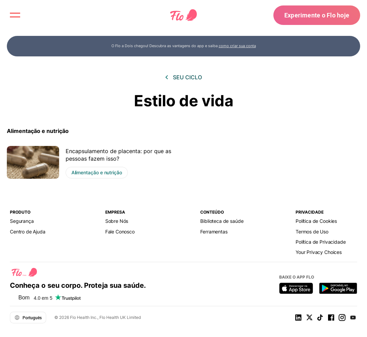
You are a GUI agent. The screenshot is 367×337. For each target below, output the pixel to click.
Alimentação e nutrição (38, 130)
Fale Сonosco (120, 231)
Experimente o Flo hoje (316, 15)
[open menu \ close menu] (15, 15)
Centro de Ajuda (27, 231)
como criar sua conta (237, 45)
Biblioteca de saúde (221, 221)
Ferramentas (213, 231)
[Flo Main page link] (183, 15)
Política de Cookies (316, 221)
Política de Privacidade (320, 242)
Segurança (22, 221)
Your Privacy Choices (319, 252)
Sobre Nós (116, 221)
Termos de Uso (312, 231)
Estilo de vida (183, 100)
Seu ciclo (187, 77)
